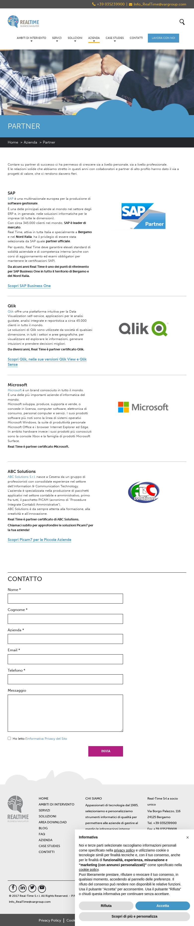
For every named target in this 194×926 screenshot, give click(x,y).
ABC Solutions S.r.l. (21, 477)
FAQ (42, 834)
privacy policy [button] (124, 850)
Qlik (11, 311)
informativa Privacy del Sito (47, 738)
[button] (188, 837)
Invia (105, 751)
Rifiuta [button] (106, 906)
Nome (14, 589)
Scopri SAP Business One (29, 286)
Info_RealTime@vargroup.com (160, 4)
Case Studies (115, 39)
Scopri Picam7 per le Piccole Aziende (39, 539)
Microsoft (15, 390)
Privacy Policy (50, 920)
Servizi (57, 39)
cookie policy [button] (88, 870)
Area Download (53, 822)
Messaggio (17, 690)
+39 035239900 (111, 4)
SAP (10, 198)
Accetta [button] (163, 906)
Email (14, 650)
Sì (9, 738)
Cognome (18, 610)
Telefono (16, 670)
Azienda (94, 39)
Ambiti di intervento (31, 39)
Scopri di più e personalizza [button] (134, 916)
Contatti (136, 38)
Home (13, 142)
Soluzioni (75, 39)
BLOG (43, 828)
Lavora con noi (163, 38)
